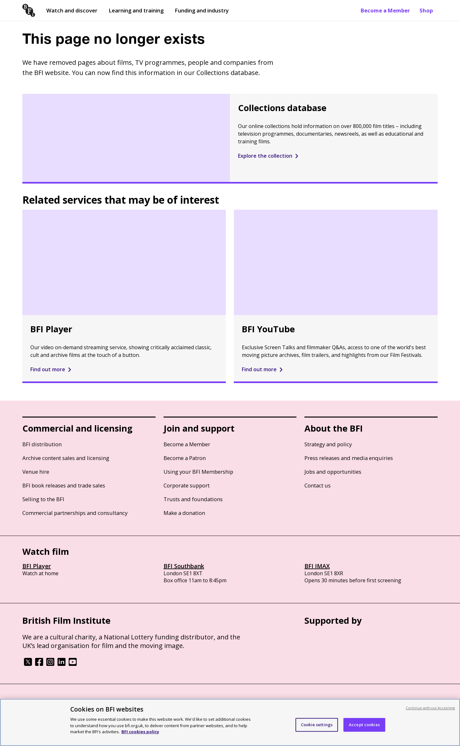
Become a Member (385, 10)
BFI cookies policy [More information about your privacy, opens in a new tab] (140, 732)
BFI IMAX (317, 566)
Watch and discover (71, 10)
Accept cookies (364, 724)
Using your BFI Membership (198, 471)
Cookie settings (317, 724)
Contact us (317, 485)
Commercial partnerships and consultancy (74, 512)
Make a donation (184, 512)
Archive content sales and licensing (65, 458)
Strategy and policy (328, 444)
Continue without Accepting (430, 707)
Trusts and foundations (193, 499)
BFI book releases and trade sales (63, 485)
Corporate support (187, 485)
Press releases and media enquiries (348, 458)
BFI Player (36, 566)
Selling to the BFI (43, 499)
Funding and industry (202, 10)
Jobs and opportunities (332, 471)
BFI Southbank (184, 566)
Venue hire (35, 471)
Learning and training (136, 10)
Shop (426, 10)
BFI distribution (42, 444)
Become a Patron (185, 458)
